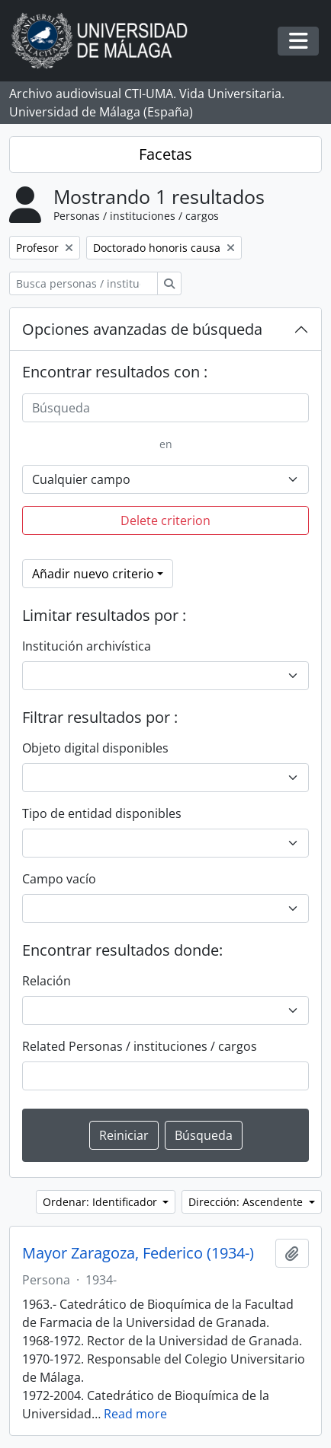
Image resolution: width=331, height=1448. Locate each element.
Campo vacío (59, 878)
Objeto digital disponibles (95, 748)
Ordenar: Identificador (101, 1202)
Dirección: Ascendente (247, 1202)
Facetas (165, 154)
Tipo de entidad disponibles (102, 813)
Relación (46, 980)
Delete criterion (165, 520)
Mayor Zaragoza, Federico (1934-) (138, 1253)
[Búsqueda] (165, 407)
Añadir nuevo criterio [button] (93, 573)
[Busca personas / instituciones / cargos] (83, 283)
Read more (135, 1413)
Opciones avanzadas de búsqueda (142, 329)
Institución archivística (86, 646)
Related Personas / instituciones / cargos (139, 1046)
